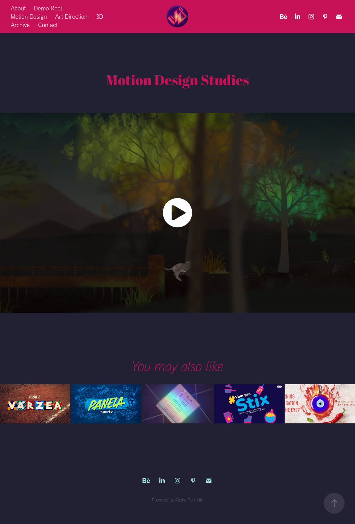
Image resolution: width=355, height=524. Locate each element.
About (18, 8)
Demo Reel (48, 8)
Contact (48, 25)
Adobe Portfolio (189, 499)
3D (99, 16)
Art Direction (71, 16)
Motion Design (29, 16)
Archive (20, 25)
